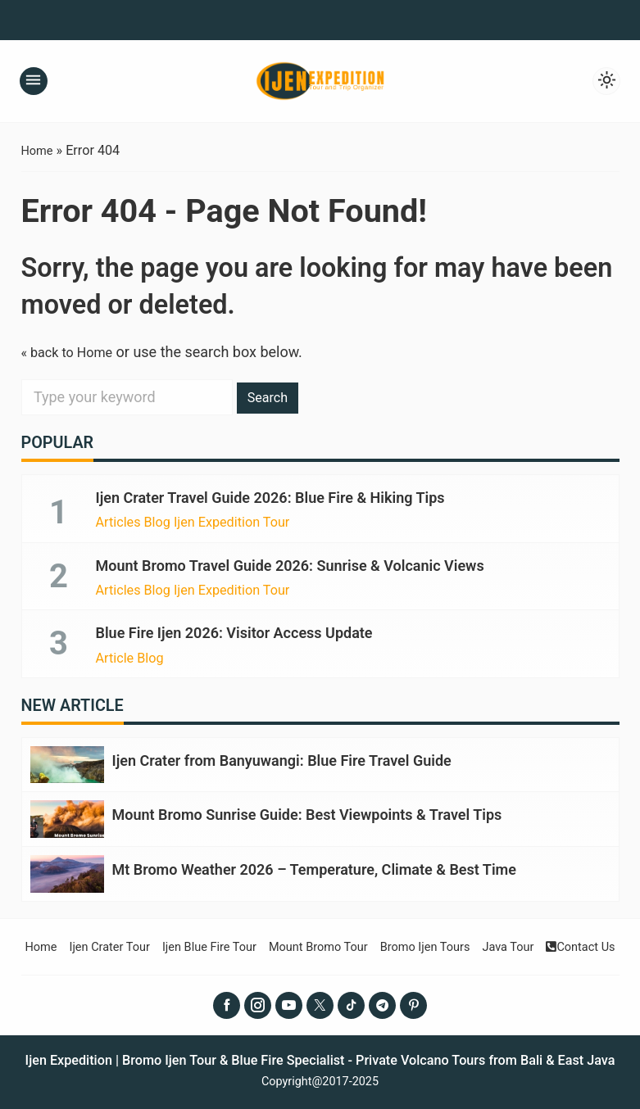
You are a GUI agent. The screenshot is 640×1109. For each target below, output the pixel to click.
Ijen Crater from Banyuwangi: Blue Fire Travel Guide (282, 759)
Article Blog (130, 657)
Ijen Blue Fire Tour (197, 944)
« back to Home (72, 351)
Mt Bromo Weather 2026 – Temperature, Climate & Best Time (314, 867)
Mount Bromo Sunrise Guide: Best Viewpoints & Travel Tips (307, 813)
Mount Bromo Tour (318, 944)
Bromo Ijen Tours (436, 944)
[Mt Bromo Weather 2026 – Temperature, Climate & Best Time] (67, 871)
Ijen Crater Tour (88, 944)
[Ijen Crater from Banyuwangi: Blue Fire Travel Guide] (67, 763)
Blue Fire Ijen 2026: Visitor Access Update (234, 632)
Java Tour (527, 944)
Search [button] (270, 396)
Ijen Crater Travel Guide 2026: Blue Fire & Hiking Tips (270, 497)
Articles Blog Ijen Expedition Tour (193, 522)
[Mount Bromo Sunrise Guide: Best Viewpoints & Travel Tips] (67, 817)
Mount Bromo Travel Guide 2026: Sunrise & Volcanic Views (290, 564)
